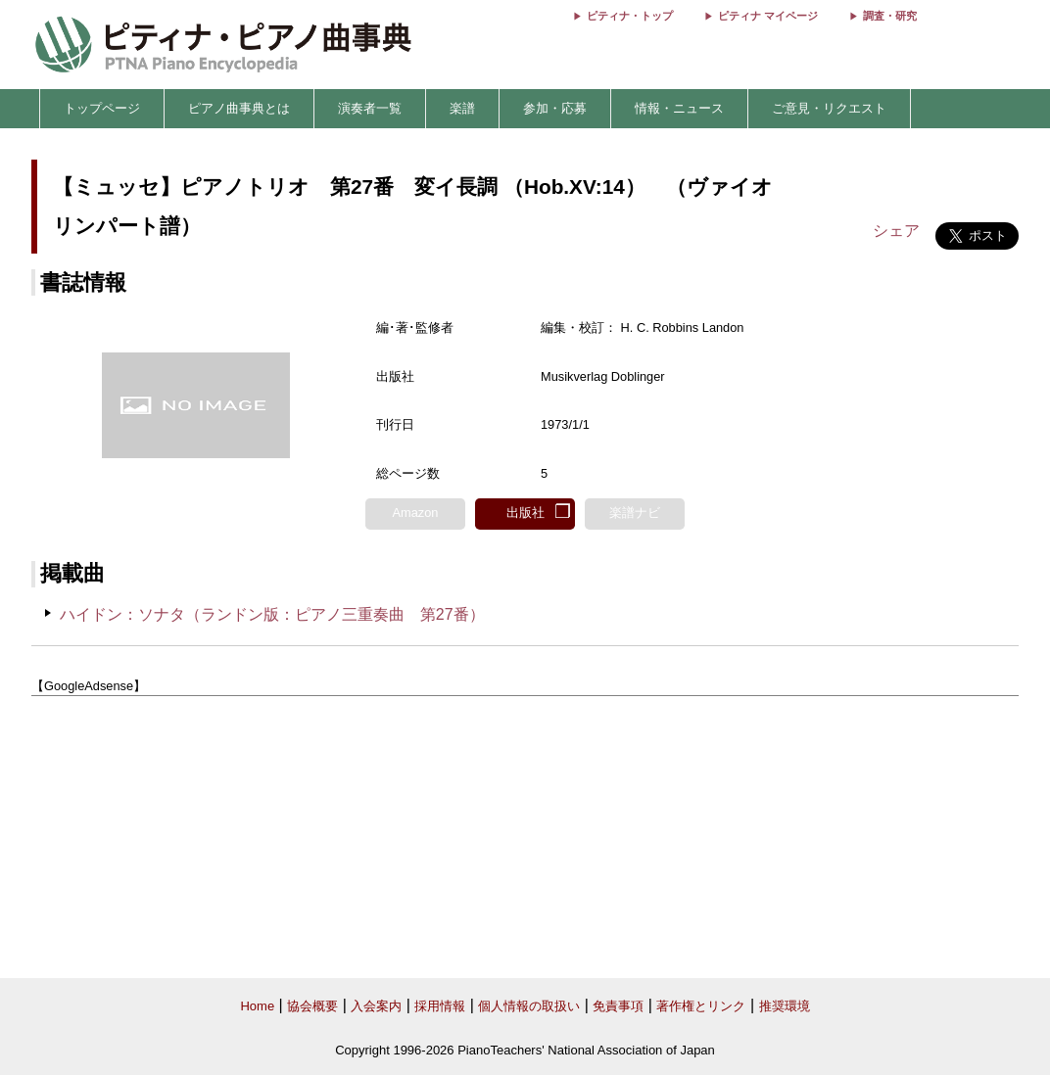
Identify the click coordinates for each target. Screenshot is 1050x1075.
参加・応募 (555, 108)
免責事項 (618, 1006)
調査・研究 (890, 16)
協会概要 (312, 1006)
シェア (896, 230)
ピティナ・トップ (630, 16)
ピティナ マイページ (768, 16)
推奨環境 (784, 1006)
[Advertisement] (525, 837)
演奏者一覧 (370, 108)
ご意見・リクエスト (829, 108)
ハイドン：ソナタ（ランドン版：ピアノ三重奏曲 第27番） (272, 614)
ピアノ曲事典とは (239, 108)
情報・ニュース (679, 108)
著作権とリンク (700, 1006)
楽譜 (462, 108)
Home (257, 1006)
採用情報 (439, 1006)
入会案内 (376, 1006)
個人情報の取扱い (529, 1006)
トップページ (102, 108)
